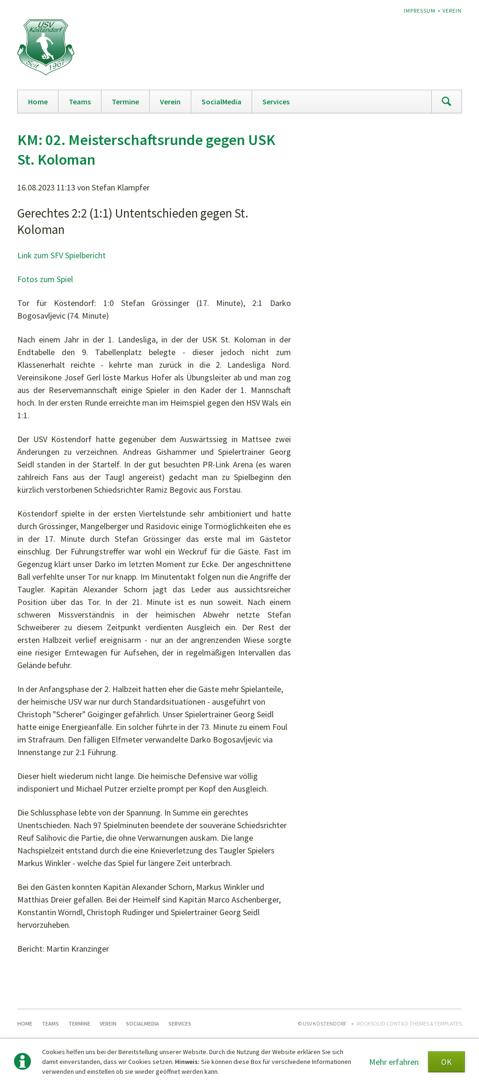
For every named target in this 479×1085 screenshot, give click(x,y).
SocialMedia (221, 101)
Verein (452, 10)
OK (446, 1061)
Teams (80, 101)
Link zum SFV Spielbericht (61, 255)
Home (38, 101)
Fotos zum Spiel (45, 279)
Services (276, 101)
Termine (125, 101)
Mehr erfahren (394, 1061)
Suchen (446, 101)
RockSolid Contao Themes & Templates (409, 1023)
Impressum (419, 10)
